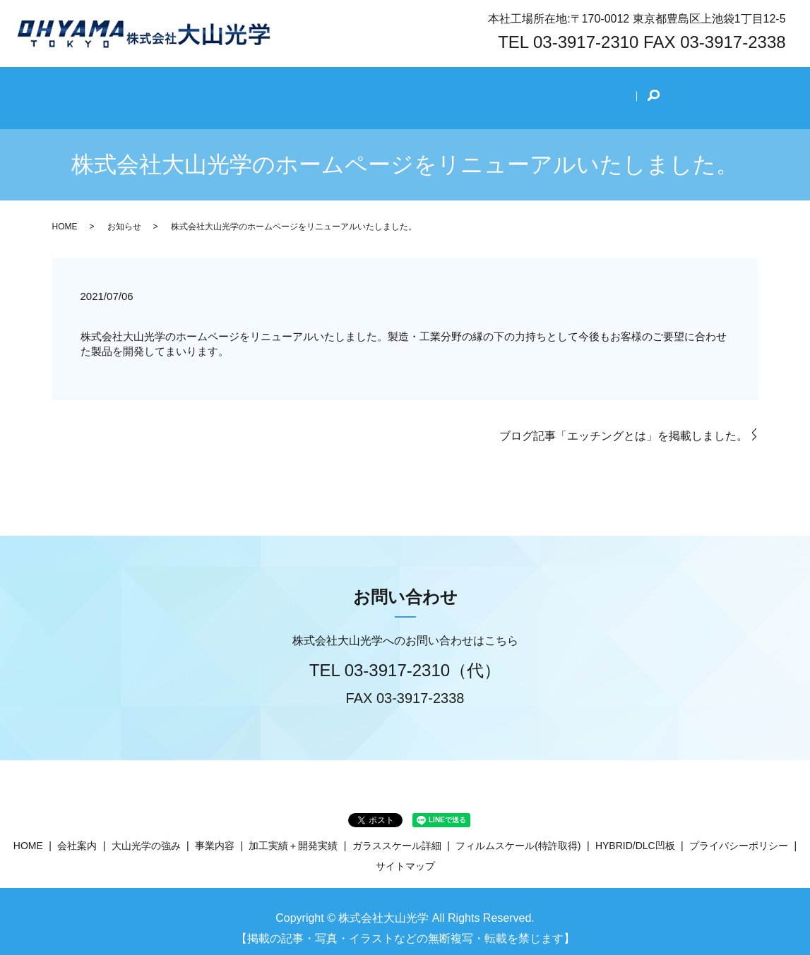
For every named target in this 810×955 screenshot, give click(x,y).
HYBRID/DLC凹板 (635, 830)
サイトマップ (405, 851)
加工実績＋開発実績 (488, 89)
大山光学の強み (316, 89)
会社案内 (236, 89)
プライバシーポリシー (738, 830)
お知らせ (124, 212)
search (639, 90)
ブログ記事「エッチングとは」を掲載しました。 (623, 421)
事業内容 (396, 89)
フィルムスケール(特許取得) (517, 830)
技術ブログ (585, 89)
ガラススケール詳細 (396, 830)
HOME (179, 89)
